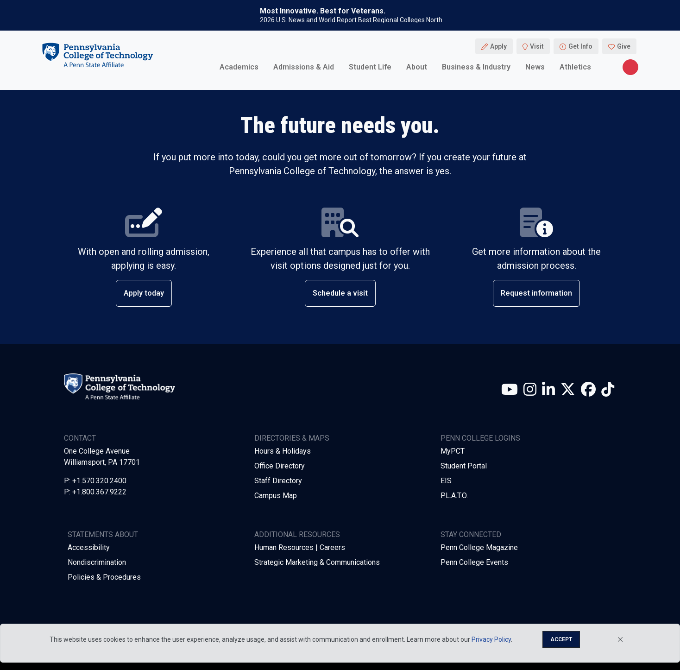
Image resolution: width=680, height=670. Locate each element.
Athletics (575, 67)
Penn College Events (474, 562)
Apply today (144, 293)
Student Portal (464, 465)
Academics (239, 67)
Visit (537, 46)
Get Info (580, 46)
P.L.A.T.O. (454, 495)
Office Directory (279, 465)
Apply (498, 46)
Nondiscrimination (97, 562)
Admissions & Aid (303, 67)
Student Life (370, 67)
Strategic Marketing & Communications (317, 562)
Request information (536, 293)
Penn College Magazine (479, 547)
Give (623, 46)
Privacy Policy (491, 639)
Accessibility (89, 547)
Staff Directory (278, 480)
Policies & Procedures (104, 577)
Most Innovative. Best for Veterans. (322, 11)
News (535, 67)
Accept (561, 639)
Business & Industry (476, 67)
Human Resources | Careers (299, 547)
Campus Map (275, 495)
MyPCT (453, 451)
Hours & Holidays (282, 451)
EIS (446, 480)
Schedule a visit (340, 293)
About (416, 67)
